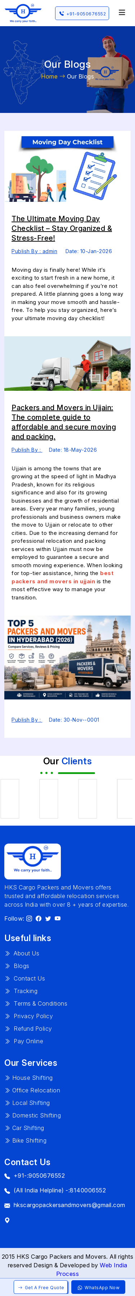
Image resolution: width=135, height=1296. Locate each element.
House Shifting (28, 1077)
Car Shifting (24, 1127)
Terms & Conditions (35, 1003)
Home (53, 76)
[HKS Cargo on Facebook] (39, 918)
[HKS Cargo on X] (48, 918)
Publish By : (27, 450)
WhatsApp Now (98, 1287)
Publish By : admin (34, 251)
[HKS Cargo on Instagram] (29, 918)
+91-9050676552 (82, 13)
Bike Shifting (25, 1140)
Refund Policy (28, 1028)
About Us (21, 953)
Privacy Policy (28, 1016)
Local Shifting (27, 1102)
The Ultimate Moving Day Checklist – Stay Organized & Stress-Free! (62, 228)
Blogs (17, 965)
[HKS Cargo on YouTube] (58, 918)
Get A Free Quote (40, 1287)
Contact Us (24, 978)
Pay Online (23, 1041)
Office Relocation (32, 1090)
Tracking (20, 990)
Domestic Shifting (32, 1115)
